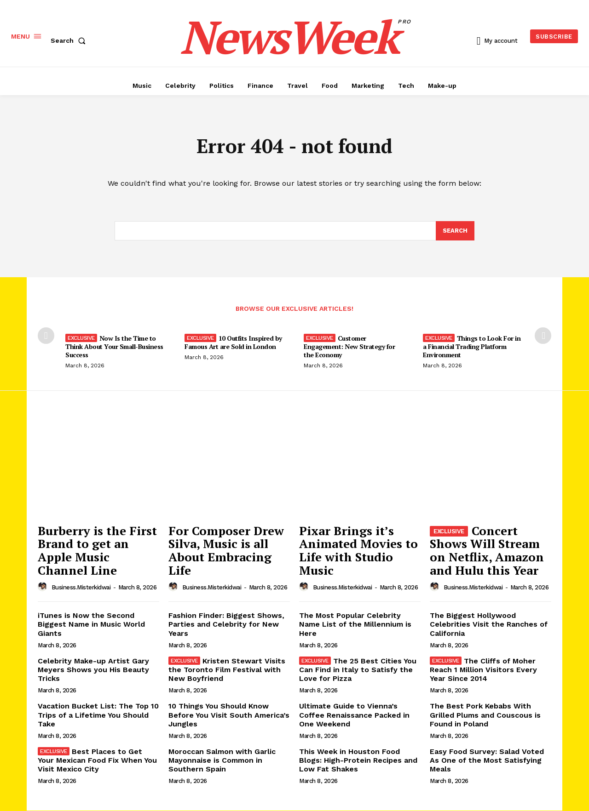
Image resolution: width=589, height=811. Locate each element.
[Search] (455, 230)
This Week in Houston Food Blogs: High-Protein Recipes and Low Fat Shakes (358, 760)
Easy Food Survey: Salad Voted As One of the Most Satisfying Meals (487, 760)
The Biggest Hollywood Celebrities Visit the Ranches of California (489, 624)
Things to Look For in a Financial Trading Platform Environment (471, 347)
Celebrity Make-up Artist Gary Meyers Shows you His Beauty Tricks (93, 670)
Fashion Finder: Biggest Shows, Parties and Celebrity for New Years (226, 624)
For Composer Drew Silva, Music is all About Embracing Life (226, 550)
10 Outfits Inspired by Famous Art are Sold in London (233, 342)
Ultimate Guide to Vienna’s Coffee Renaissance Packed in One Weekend (354, 715)
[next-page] (543, 336)
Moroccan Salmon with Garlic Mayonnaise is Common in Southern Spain (222, 760)
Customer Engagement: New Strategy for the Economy (349, 347)
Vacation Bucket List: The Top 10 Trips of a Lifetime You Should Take (98, 715)
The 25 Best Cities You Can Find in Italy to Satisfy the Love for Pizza (357, 670)
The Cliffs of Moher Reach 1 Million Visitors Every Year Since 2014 (483, 670)
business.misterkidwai (81, 587)
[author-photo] (44, 587)
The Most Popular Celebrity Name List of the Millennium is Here (355, 624)
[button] (70, 40)
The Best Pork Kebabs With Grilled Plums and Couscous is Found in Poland (485, 715)
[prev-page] (46, 336)
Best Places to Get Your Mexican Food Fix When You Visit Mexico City (97, 760)
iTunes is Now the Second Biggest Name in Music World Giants (91, 624)
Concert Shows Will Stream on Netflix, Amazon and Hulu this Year (487, 550)
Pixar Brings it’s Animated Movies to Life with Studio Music (358, 550)
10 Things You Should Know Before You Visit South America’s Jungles (228, 715)
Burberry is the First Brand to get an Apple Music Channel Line (97, 550)
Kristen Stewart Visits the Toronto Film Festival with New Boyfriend (226, 670)
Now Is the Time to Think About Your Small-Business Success (114, 347)
